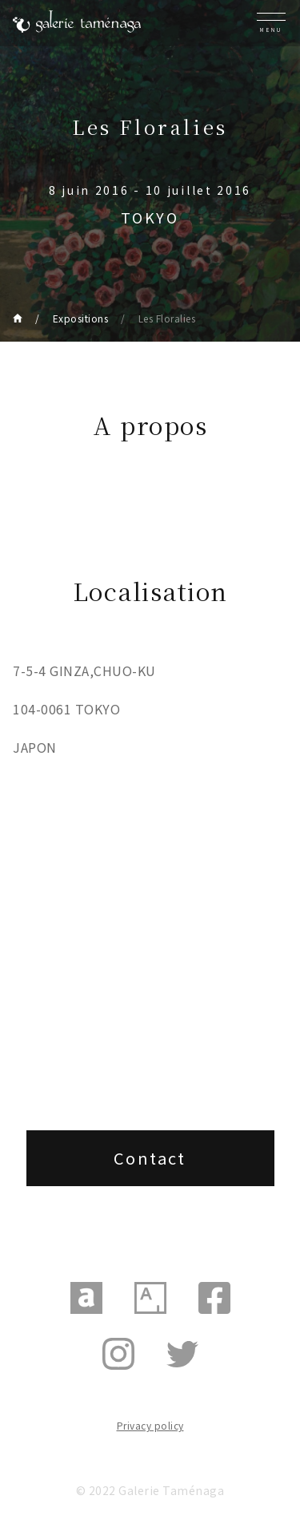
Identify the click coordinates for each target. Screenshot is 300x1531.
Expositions (81, 318)
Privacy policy (150, 1425)
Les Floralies (167, 318)
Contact (150, 1157)
